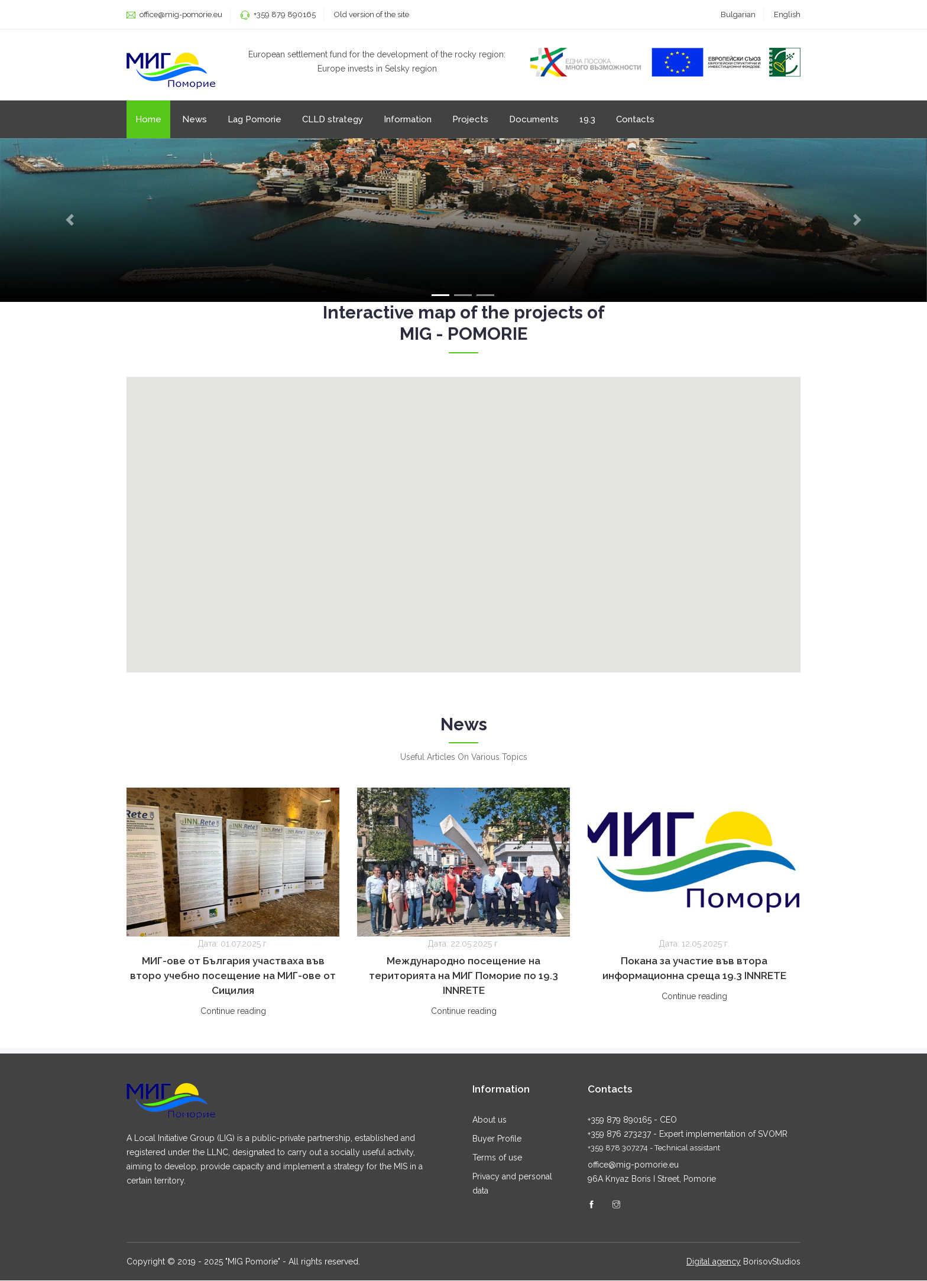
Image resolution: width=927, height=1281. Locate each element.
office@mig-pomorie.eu (180, 14)
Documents (534, 119)
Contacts (635, 119)
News (194, 119)
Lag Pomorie (254, 119)
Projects (470, 119)
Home (148, 119)
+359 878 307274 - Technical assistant (654, 1148)
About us (489, 1120)
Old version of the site (371, 14)
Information (408, 119)
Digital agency (713, 1262)
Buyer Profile (496, 1139)
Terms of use (497, 1158)
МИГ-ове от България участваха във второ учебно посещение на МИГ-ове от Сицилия (233, 976)
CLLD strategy (332, 119)
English (787, 14)
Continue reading (233, 1011)
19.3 (587, 119)
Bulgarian (738, 14)
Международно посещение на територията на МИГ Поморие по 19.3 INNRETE (463, 976)
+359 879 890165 (285, 14)
